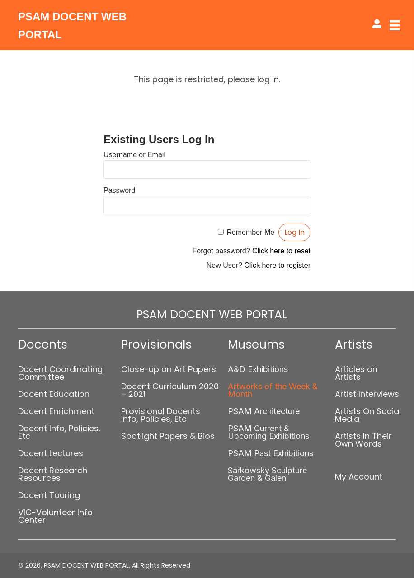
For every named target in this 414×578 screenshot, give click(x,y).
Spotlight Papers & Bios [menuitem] (168, 436)
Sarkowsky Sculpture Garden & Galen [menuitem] (267, 474)
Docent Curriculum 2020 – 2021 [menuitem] (170, 390)
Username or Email (134, 154)
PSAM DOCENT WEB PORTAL (211, 314)
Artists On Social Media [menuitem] (368, 415)
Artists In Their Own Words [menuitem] (363, 439)
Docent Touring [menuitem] (49, 495)
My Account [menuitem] (358, 476)
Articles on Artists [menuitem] (356, 373)
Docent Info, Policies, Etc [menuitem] (59, 432)
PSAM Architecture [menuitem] (264, 411)
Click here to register (277, 265)
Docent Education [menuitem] (53, 394)
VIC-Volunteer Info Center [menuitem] (55, 516)
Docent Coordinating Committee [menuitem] (60, 373)
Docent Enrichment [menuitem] (56, 411)
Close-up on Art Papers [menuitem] (168, 369)
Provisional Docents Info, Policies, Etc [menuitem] (160, 415)
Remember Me (250, 232)
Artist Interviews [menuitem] (367, 394)
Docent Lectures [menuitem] (50, 453)
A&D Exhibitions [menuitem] (258, 369)
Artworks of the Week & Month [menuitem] (273, 390)
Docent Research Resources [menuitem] (52, 474)
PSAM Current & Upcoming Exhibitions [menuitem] (268, 432)
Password (119, 190)
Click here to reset (281, 251)
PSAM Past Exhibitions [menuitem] (270, 453)
